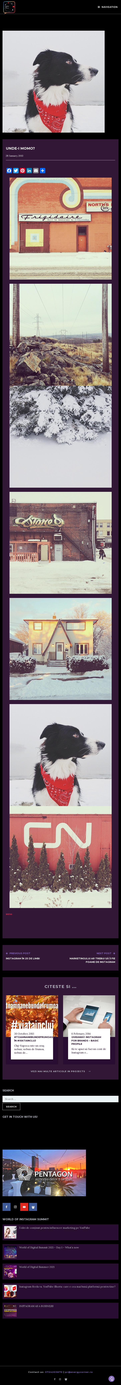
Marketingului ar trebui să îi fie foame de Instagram (88, 957)
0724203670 (54, 1372)
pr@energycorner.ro (79, 1372)
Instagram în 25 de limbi (23, 956)
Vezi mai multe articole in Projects (60, 1071)
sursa (9, 914)
